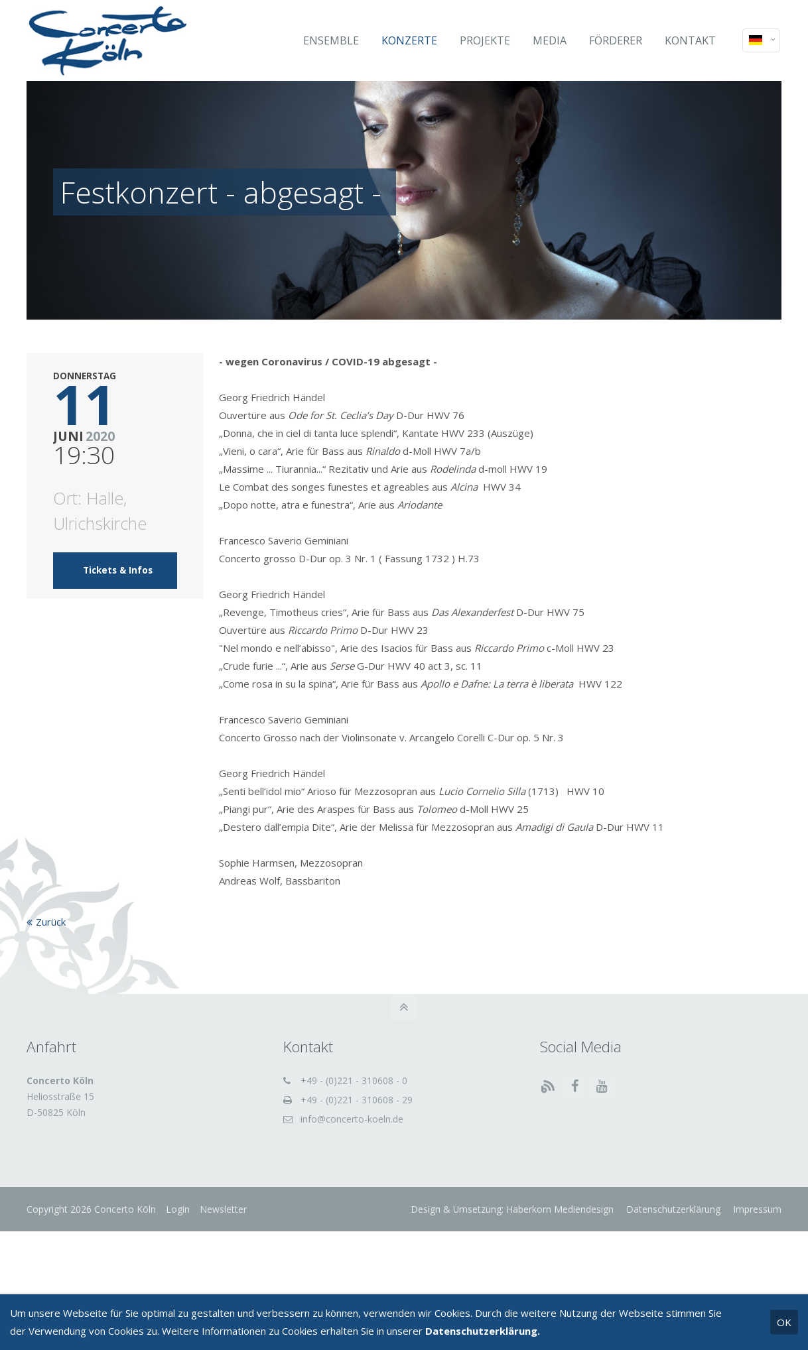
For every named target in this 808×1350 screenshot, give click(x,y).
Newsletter (223, 1209)
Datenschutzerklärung (672, 1209)
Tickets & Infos (118, 570)
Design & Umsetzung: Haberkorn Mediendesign (512, 1209)
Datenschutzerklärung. (482, 1330)
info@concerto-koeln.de (352, 1119)
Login (178, 1209)
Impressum (755, 1209)
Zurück (51, 921)
